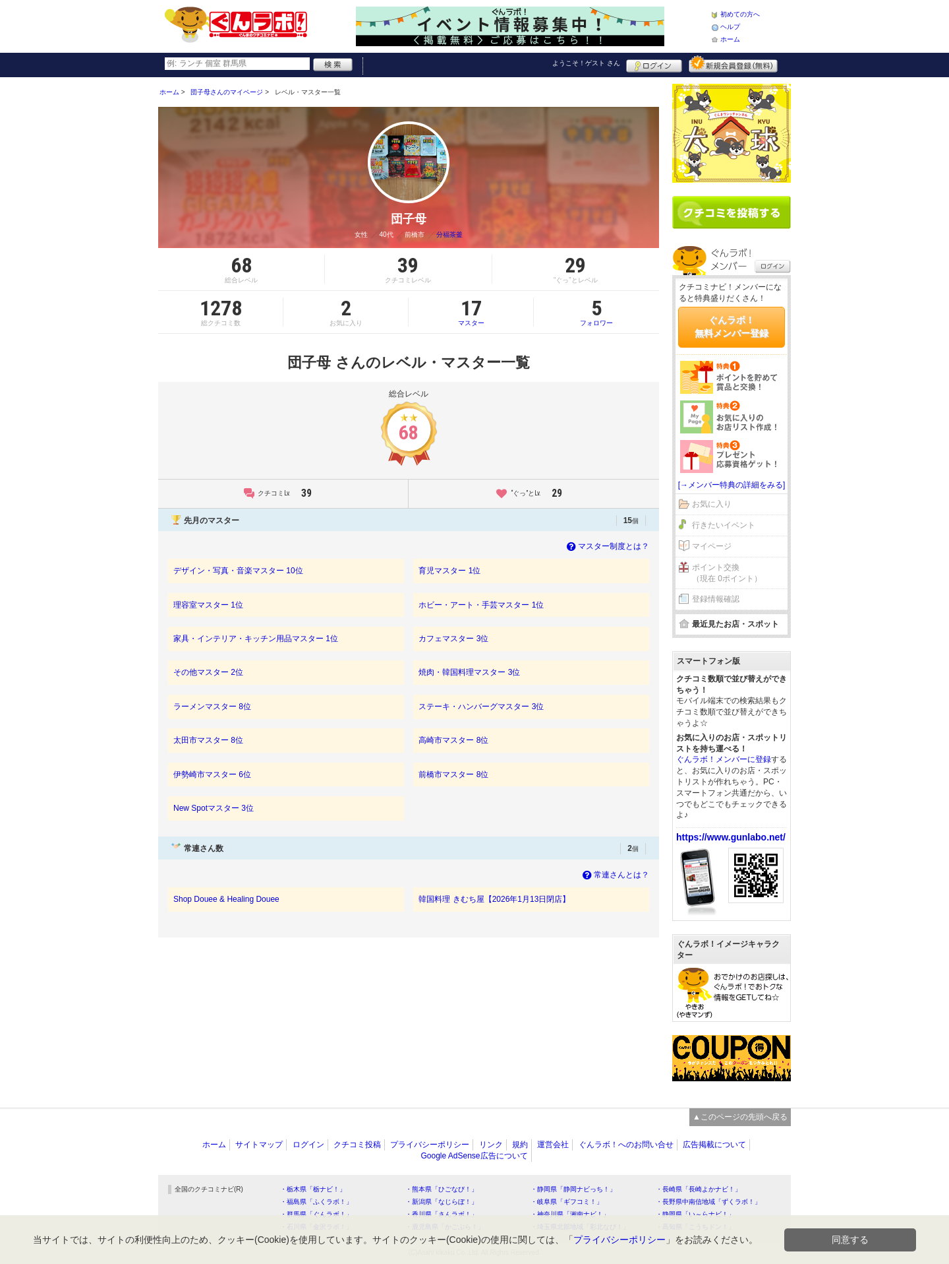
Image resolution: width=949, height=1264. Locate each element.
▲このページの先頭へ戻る (740, 1117)
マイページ (712, 546)
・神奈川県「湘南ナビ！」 (570, 1214)
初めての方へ (740, 14)
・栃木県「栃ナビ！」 (313, 1189)
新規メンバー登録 (733, 64)
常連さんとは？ (614, 874)
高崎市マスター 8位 (453, 740)
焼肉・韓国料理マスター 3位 (469, 672)
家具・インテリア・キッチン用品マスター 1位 (255, 638)
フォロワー (596, 312)
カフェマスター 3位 (453, 638)
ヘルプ (730, 26)
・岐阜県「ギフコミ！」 (567, 1201)
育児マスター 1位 (449, 570)
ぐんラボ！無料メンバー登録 (731, 326)
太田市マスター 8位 (208, 740)
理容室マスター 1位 (208, 605)
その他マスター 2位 (208, 672)
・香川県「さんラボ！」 (441, 1214)
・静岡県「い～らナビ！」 (695, 1214)
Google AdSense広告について (473, 1155)
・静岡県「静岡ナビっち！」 (573, 1189)
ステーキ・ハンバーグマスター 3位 (481, 706)
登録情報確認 (715, 599)
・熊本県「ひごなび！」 (441, 1189)
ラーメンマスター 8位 (212, 706)
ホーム (730, 39)
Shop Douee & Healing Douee (226, 899)
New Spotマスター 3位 (213, 808)
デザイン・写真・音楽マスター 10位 (238, 570)
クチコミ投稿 (357, 1144)
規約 (520, 1144)
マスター (471, 312)
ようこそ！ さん (586, 63)
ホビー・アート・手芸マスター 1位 (481, 605)
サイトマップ (259, 1144)
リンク (491, 1144)
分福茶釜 (449, 234)
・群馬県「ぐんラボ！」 (316, 1214)
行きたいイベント (723, 525)
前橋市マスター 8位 (453, 774)
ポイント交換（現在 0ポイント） (727, 573)
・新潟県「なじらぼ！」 (441, 1201)
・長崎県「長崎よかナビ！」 (698, 1189)
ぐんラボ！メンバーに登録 (723, 759)
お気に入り (712, 504)
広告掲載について (714, 1144)
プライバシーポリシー (429, 1144)
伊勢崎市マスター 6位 (212, 774)
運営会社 (553, 1144)
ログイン (654, 64)
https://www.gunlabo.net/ (731, 837)
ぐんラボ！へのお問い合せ (626, 1144)
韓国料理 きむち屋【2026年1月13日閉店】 (494, 899)
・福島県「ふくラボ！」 (316, 1201)
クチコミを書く (731, 212)
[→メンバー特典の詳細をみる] (732, 485)
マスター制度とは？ (606, 546)
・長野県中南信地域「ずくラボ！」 (708, 1201)
